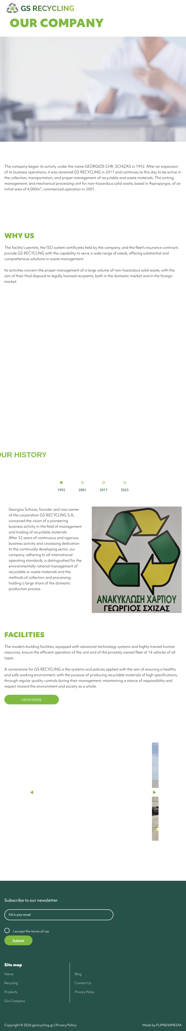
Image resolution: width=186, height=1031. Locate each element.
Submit (18, 940)
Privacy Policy (66, 1025)
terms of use (40, 931)
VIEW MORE (31, 699)
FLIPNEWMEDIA (169, 1025)
